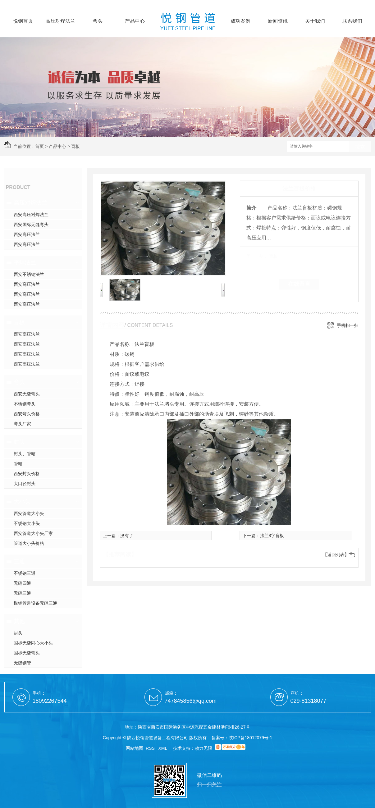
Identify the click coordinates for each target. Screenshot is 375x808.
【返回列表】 (336, 554)
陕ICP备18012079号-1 (250, 737)
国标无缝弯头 (27, 652)
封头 (19, 442)
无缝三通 (22, 593)
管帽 (18, 463)
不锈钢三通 (24, 573)
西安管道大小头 (29, 513)
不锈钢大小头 (27, 523)
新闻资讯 (278, 21)
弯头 (98, 21)
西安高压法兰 (27, 234)
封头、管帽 (24, 453)
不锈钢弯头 (24, 403)
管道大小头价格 (29, 543)
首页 (39, 146)
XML (163, 748)
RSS (151, 748)
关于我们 (315, 21)
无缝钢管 (22, 662)
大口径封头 (24, 483)
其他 (19, 621)
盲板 (75, 146)
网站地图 (134, 748)
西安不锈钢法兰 (29, 274)
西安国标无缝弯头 (31, 224)
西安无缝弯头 (27, 393)
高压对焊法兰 (60, 21)
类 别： (257, 256)
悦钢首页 (23, 21)
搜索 (360, 146)
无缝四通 (22, 583)
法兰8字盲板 (272, 535)
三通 (19, 561)
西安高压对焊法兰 (31, 214)
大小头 (22, 502)
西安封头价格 (27, 473)
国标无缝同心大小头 (33, 642)
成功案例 (240, 21)
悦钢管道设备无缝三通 (35, 603)
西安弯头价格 (27, 413)
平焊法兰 (25, 262)
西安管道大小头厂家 (33, 533)
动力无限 (203, 748)
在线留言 (299, 284)
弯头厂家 (22, 423)
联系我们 (352, 21)
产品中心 (135, 21)
